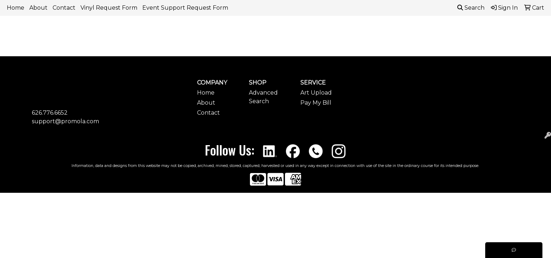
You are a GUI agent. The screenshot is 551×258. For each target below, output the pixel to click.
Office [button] (414, 31)
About (38, 7)
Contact (64, 7)
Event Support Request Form (185, 7)
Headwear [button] (347, 31)
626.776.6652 (50, 112)
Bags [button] (248, 31)
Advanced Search (263, 97)
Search (470, 7)
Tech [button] (442, 31)
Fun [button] (315, 31)
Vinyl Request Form (108, 7)
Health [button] (384, 31)
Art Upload (316, 92)
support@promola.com (65, 121)
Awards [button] (219, 31)
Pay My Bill (315, 102)
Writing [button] (471, 31)
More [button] (501, 31)
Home (15, 7)
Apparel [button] (185, 31)
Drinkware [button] (282, 31)
